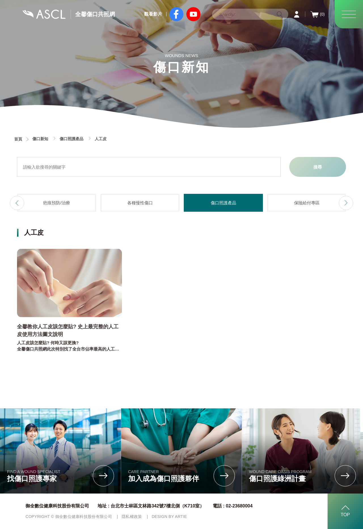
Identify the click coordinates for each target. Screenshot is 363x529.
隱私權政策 (132, 516)
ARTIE (181, 516)
